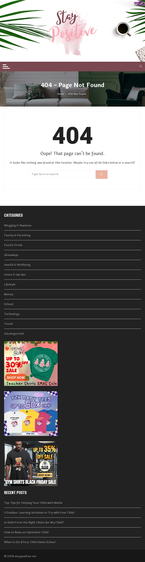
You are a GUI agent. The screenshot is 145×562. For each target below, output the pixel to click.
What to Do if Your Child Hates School (29, 542)
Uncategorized (14, 334)
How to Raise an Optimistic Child (26, 532)
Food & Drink (13, 245)
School (8, 304)
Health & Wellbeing (17, 265)
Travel (8, 324)
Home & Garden (15, 275)
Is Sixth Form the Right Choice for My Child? (34, 522)
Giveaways (11, 255)
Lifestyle (10, 284)
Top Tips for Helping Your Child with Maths (33, 503)
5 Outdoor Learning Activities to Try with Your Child (39, 513)
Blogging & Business (17, 225)
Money (8, 294)
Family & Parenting (17, 235)
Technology (12, 314)
